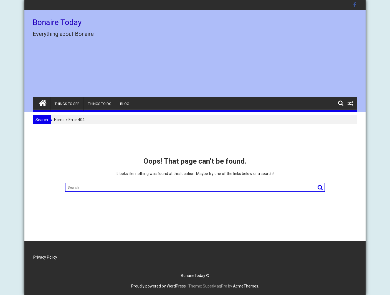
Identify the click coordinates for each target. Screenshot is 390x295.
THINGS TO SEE (67, 104)
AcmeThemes (245, 286)
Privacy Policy (45, 257)
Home (59, 120)
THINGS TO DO (100, 104)
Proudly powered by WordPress (158, 286)
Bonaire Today (57, 22)
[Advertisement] (246, 56)
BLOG (124, 104)
